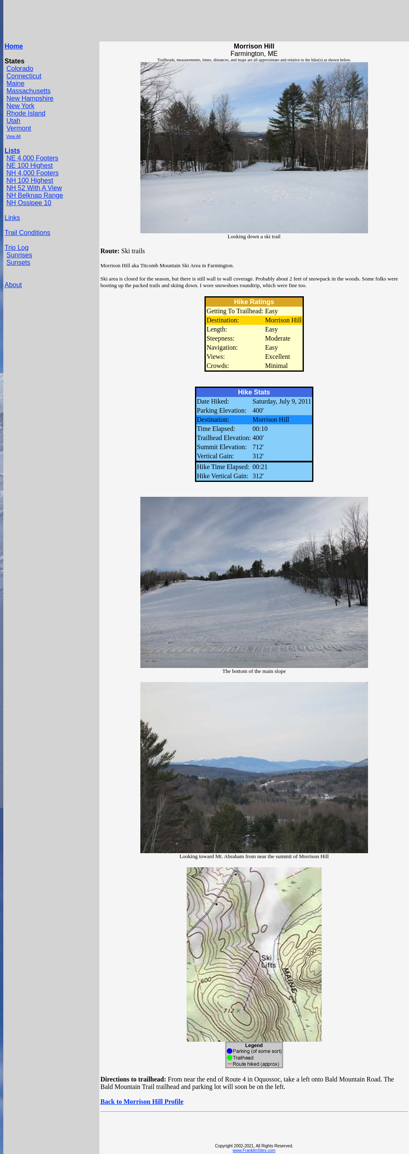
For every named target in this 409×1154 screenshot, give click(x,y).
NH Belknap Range (34, 195)
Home (14, 46)
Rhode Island (25, 113)
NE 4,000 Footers (32, 158)
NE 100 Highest (29, 165)
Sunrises (19, 255)
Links (12, 217)
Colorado (19, 68)
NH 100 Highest (29, 180)
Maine (15, 83)
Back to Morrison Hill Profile (142, 1101)
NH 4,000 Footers (32, 173)
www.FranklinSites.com (254, 1150)
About (13, 284)
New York (20, 105)
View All (13, 136)
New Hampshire (29, 98)
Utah (13, 120)
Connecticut (23, 76)
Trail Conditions (28, 232)
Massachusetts (28, 90)
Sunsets (18, 262)
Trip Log (17, 247)
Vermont (18, 128)
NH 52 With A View (34, 187)
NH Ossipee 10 (28, 202)
